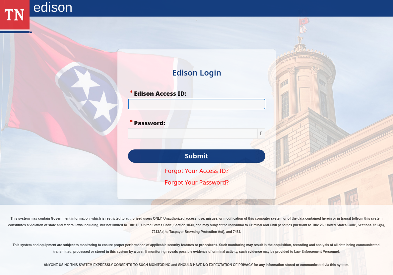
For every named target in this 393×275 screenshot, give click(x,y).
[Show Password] (261, 133)
